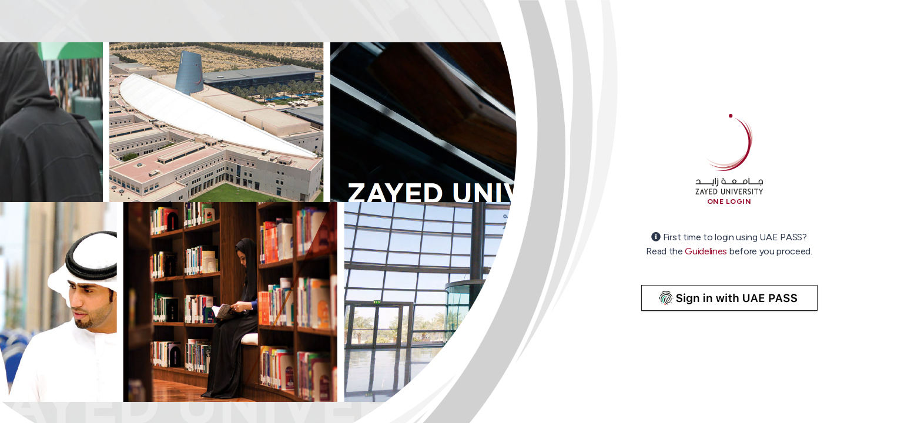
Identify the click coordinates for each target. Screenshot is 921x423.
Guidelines (706, 251)
